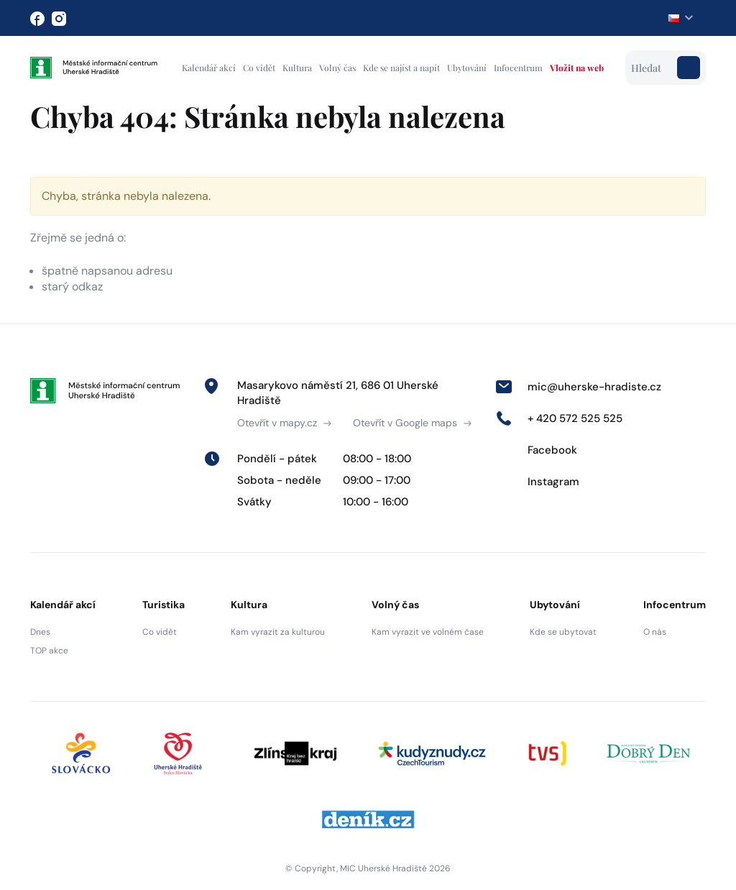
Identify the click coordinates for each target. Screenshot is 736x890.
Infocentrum (518, 67)
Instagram (537, 481)
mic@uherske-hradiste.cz (578, 386)
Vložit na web (577, 67)
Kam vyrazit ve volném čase (428, 632)
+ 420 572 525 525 (558, 418)
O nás (654, 632)
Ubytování (467, 67)
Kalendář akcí (209, 67)
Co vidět (259, 67)
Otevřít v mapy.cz (284, 422)
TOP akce (49, 650)
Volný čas (337, 67)
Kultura (297, 67)
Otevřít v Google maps (412, 422)
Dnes (40, 632)
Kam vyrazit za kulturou (278, 632)
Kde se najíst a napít (401, 67)
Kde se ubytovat (563, 632)
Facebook (536, 450)
